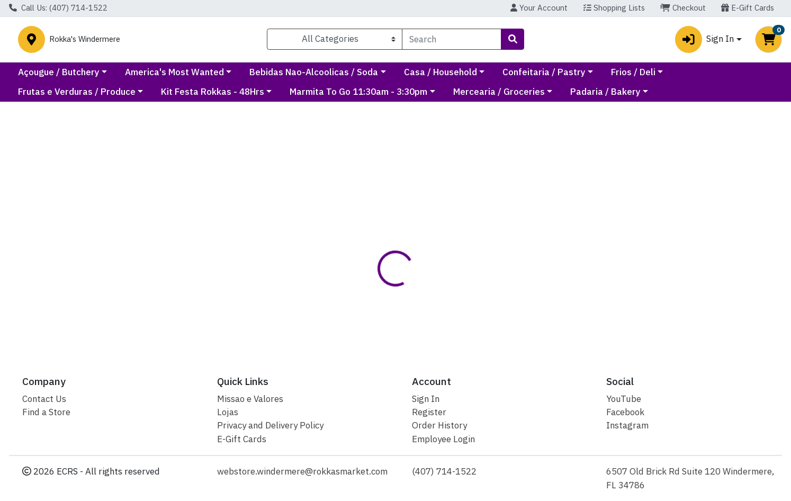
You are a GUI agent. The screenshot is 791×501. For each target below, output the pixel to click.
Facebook (625, 412)
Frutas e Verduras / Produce (77, 96)
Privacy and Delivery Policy (270, 425)
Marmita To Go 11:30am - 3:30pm (358, 96)
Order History (439, 425)
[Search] (451, 41)
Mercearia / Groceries (499, 96)
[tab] (361, 251)
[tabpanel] (561, 298)
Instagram (627, 425)
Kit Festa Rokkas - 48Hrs (212, 96)
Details (360, 251)
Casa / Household (535, 76)
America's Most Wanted (269, 76)
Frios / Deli (728, 76)
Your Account (539, 8)
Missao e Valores (250, 399)
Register (429, 412)
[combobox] (451, 41)
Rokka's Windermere (169, 42)
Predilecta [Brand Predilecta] (461, 294)
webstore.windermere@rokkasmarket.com (302, 471)
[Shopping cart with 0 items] (768, 41)
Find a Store (46, 412)
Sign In (425, 399)
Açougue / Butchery (153, 76)
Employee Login (443, 439)
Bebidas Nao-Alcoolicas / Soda (409, 76)
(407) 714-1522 (444, 471)
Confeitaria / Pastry (638, 76)
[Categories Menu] (335, 41)
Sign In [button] (704, 41)
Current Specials (52, 76)
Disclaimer (413, 251)
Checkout (683, 8)
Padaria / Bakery (605, 96)
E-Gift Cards (747, 8)
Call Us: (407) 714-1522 (58, 8)
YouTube (623, 399)
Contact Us (44, 399)
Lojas (227, 412)
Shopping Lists (614, 8)
